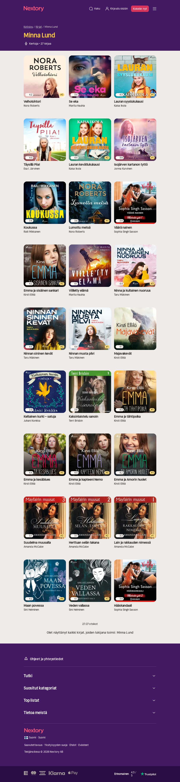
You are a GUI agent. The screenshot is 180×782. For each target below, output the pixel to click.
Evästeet (83, 745)
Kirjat (39, 27)
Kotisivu (28, 27)
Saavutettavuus (33, 745)
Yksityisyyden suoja (56, 745)
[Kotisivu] (55, 8)
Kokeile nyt (140, 9)
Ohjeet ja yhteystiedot (43, 658)
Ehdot (73, 745)
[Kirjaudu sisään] (116, 8)
